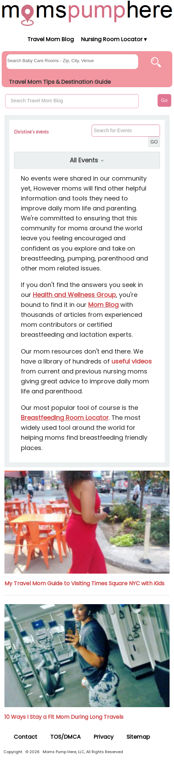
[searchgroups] (72, 61)
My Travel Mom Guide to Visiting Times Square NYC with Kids (84, 583)
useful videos (131, 361)
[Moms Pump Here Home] (87, 13)
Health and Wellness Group (74, 294)
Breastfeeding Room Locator (65, 417)
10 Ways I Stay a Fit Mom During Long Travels (63, 717)
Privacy (103, 737)
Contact (25, 737)
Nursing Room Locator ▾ (114, 39)
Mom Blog (103, 304)
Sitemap (138, 737)
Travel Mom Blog (50, 39)
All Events (87, 160)
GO (154, 142)
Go (164, 100)
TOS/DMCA (65, 737)
